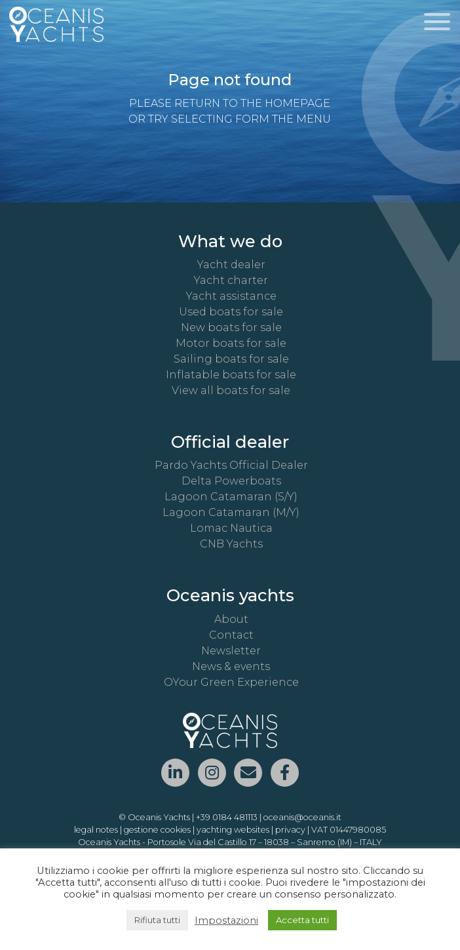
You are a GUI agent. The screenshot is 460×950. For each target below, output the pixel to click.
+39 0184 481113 (227, 817)
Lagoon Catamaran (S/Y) (230, 496)
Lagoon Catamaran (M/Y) (231, 512)
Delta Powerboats (231, 481)
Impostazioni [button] (226, 920)
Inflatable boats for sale (231, 374)
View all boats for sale (231, 390)
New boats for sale (231, 327)
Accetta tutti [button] (302, 920)
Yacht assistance (231, 296)
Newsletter (231, 650)
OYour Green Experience (231, 682)
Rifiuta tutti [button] (157, 920)
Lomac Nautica (231, 528)
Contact (231, 635)
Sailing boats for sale (231, 359)
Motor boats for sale (231, 343)
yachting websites (233, 830)
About (231, 619)
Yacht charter (231, 280)
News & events (231, 666)
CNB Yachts (231, 544)
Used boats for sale (231, 312)
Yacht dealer (231, 264)
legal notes (96, 830)
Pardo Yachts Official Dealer (231, 465)
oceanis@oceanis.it (302, 817)
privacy (290, 830)
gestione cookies (157, 830)
